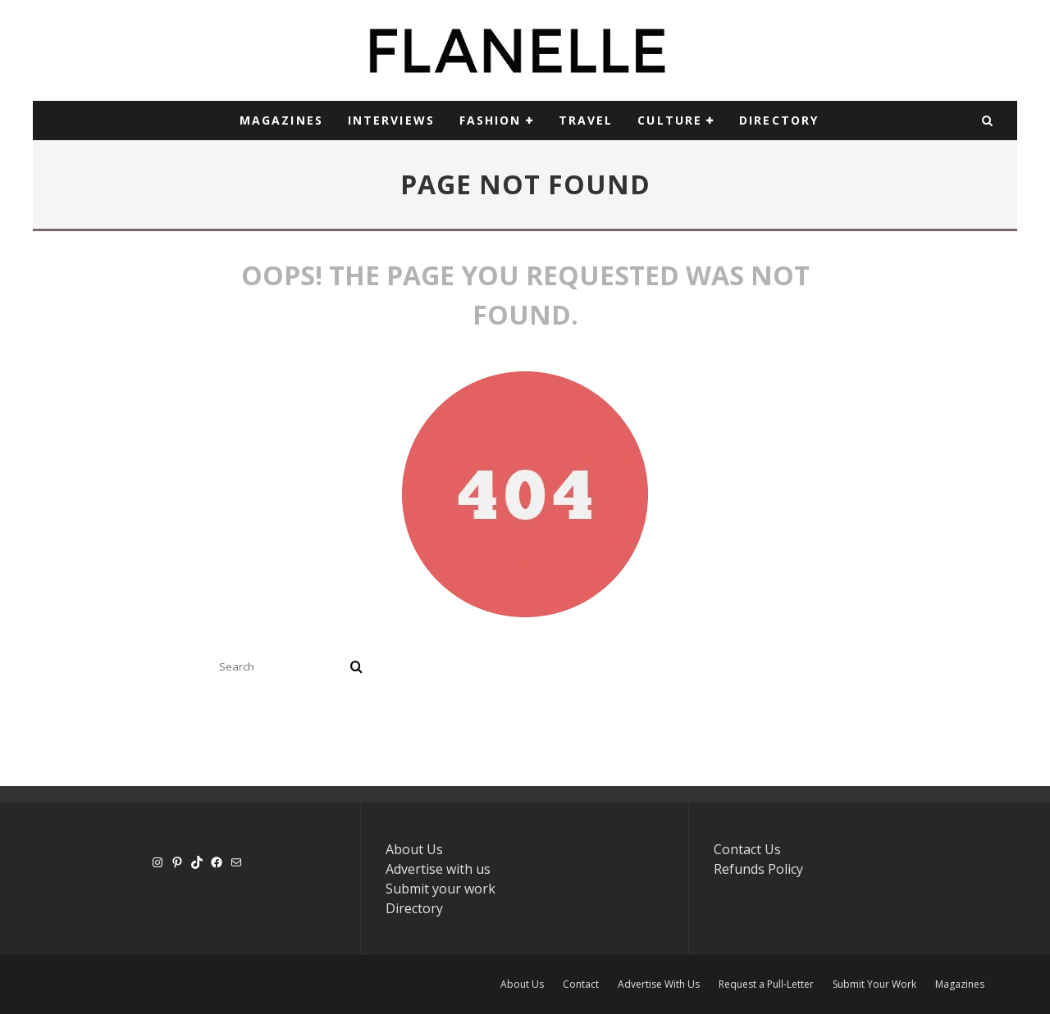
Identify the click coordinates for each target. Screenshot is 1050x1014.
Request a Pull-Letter (766, 984)
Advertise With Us (659, 984)
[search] (356, 666)
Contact (581, 984)
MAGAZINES (281, 120)
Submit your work (440, 889)
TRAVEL (586, 120)
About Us (414, 849)
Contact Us (747, 849)
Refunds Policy (758, 869)
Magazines (959, 984)
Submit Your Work (874, 984)
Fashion (490, 120)
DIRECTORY (779, 120)
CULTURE (669, 120)
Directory (414, 908)
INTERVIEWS (391, 120)
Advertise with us (438, 869)
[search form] (281, 666)
